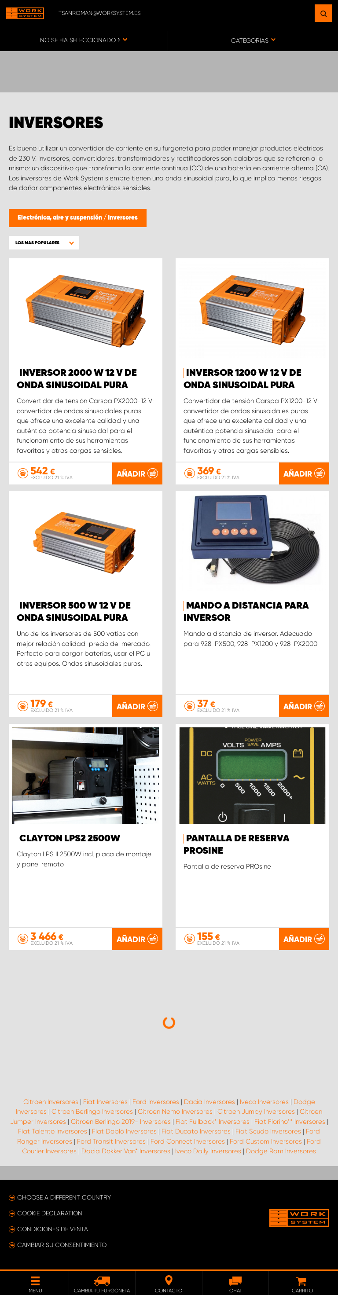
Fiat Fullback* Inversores (213, 1122)
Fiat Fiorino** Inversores (289, 1122)
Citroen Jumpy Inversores (256, 1111)
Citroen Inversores (50, 1102)
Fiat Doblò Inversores (124, 1131)
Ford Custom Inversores (266, 1141)
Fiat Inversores (105, 1102)
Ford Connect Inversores (188, 1141)
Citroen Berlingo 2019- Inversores (121, 1122)
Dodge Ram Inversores (281, 1151)
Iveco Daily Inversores (208, 1151)
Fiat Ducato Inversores (196, 1131)
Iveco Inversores (264, 1102)
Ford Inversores (155, 1102)
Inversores (123, 218)
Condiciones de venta (52, 1229)
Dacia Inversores (209, 1102)
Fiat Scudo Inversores (268, 1131)
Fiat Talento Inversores (52, 1131)
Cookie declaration (49, 1213)
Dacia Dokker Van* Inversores (125, 1151)
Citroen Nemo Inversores (175, 1111)
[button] (44, 242)
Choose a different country (64, 1197)
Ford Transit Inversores (111, 1141)
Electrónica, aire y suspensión (60, 218)
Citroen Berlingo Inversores (92, 1111)
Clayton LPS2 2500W (69, 839)
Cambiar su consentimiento (62, 1244)
